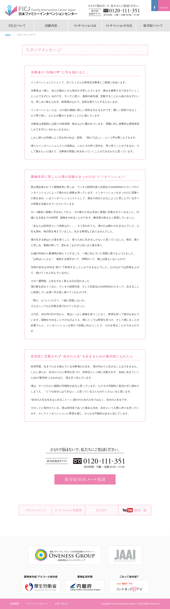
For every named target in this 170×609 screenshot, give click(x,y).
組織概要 (14, 603)
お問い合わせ (61, 603)
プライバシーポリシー (37, 603)
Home (8, 35)
